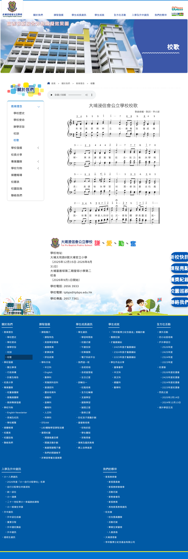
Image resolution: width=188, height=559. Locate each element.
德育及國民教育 (87, 429)
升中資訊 (8, 500)
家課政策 (49, 335)
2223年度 (168, 345)
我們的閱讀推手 (53, 439)
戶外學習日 (165, 324)
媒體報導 (17, 177)
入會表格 (113, 521)
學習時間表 (87, 319)
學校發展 (17, 149)
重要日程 (11, 511)
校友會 (108, 500)
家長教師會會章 (117, 474)
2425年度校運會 (171, 361)
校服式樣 (86, 324)
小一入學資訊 (11, 464)
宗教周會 (86, 423)
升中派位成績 (14, 505)
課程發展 (58, 8)
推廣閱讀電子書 (53, 434)
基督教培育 (84, 408)
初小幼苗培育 (166, 319)
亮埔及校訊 (13, 403)
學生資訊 (83, 314)
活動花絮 (113, 479)
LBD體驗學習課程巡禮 (53, 413)
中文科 (48, 350)
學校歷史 (19, 113)
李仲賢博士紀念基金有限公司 (120, 531)
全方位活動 (120, 8)
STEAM (46, 408)
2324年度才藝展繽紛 (125, 335)
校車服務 (86, 335)
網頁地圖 (7, 550)
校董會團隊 (13, 377)
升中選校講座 (14, 516)
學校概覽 (11, 408)
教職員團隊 (13, 382)
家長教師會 (111, 464)
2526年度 (168, 330)
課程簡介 (46, 314)
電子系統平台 (89, 340)
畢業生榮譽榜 (115, 516)
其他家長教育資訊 (118, 495)
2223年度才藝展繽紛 (125, 340)
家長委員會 (114, 469)
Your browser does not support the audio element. (71, 95)
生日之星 (86, 361)
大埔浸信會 (111, 526)
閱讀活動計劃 (52, 429)
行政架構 (11, 356)
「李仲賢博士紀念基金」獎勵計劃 (128, 314)
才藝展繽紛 (117, 324)
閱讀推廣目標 (52, 423)
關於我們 (38, 8)
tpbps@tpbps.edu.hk (111, 263)
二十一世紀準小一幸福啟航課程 (23, 490)
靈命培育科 (50, 377)
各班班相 (86, 350)
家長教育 (113, 490)
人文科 (48, 397)
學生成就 (99, 8)
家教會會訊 (114, 484)
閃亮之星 (163, 377)
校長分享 (17, 156)
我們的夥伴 (160, 8)
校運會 (162, 350)
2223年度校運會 (171, 371)
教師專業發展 (14, 387)
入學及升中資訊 (140, 8)
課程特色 (49, 319)
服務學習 (86, 387)
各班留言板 (87, 356)
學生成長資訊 (79, 8)
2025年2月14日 (171, 382)
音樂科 (48, 387)
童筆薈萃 (119, 350)
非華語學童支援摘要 (52, 444)
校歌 (16, 141)
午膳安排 (86, 330)
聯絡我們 (17, 198)
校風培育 (86, 371)
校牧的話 (86, 413)
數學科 (48, 361)
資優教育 (49, 330)
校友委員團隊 (115, 505)
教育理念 (80, 83)
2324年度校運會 (171, 366)
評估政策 (49, 340)
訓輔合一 (83, 366)
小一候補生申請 (15, 495)
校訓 (16, 134)
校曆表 (15, 184)
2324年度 (168, 340)
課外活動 (163, 314)
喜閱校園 (46, 418)
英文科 (117, 361)
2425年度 (168, 335)
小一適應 (11, 484)
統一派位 (11, 479)
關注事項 (11, 350)
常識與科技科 (52, 366)
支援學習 (86, 382)
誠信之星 (86, 392)
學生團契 (86, 418)
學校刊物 (17, 170)
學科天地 (46, 345)
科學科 (48, 403)
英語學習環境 (52, 324)
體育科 (48, 392)
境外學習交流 (166, 392)
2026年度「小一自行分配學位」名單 (26, 469)
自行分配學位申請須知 (18, 474)
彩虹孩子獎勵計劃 (88, 403)
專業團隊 (17, 163)
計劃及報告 (13, 361)
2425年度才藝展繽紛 (125, 330)
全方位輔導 (87, 377)
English (49, 356)
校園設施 (17, 191)
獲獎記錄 (115, 319)
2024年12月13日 (172, 387)
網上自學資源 (85, 434)
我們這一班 (84, 345)
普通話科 (49, 371)
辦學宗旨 (19, 127)
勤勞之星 (86, 397)
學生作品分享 (118, 345)
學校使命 (19, 120)
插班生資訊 (9, 526)
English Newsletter (17, 397)
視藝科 (48, 382)
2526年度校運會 (171, 356)
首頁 (53, 83)
